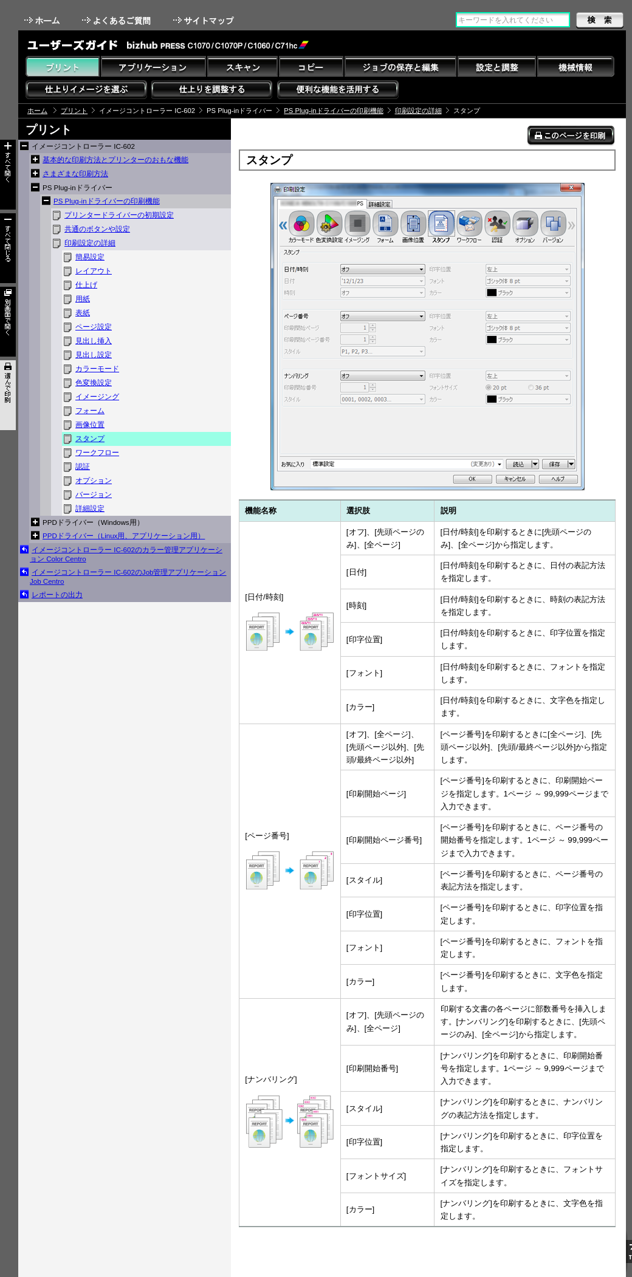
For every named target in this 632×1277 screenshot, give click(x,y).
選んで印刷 (8, 395)
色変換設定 (93, 382)
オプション (93, 480)
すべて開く (8, 175)
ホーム (43, 20)
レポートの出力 (57, 594)
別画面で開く (8, 322)
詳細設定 (90, 508)
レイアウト (93, 271)
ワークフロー (97, 452)
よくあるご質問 (117, 20)
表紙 (82, 313)
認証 (82, 466)
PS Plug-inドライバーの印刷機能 (333, 110)
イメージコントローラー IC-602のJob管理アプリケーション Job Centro (128, 577)
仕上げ (86, 285)
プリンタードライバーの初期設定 (119, 215)
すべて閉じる (8, 248)
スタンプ (90, 438)
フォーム (90, 410)
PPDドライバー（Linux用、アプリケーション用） (124, 535)
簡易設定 (90, 257)
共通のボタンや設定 (97, 229)
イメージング (97, 396)
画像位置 (90, 424)
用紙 (82, 299)
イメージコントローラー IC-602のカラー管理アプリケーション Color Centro (126, 554)
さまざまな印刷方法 (75, 173)
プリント (74, 110)
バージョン (93, 494)
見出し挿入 (93, 340)
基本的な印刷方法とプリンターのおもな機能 (115, 159)
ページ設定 (93, 326)
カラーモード (97, 368)
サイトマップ (204, 20)
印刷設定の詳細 (418, 110)
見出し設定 (93, 354)
